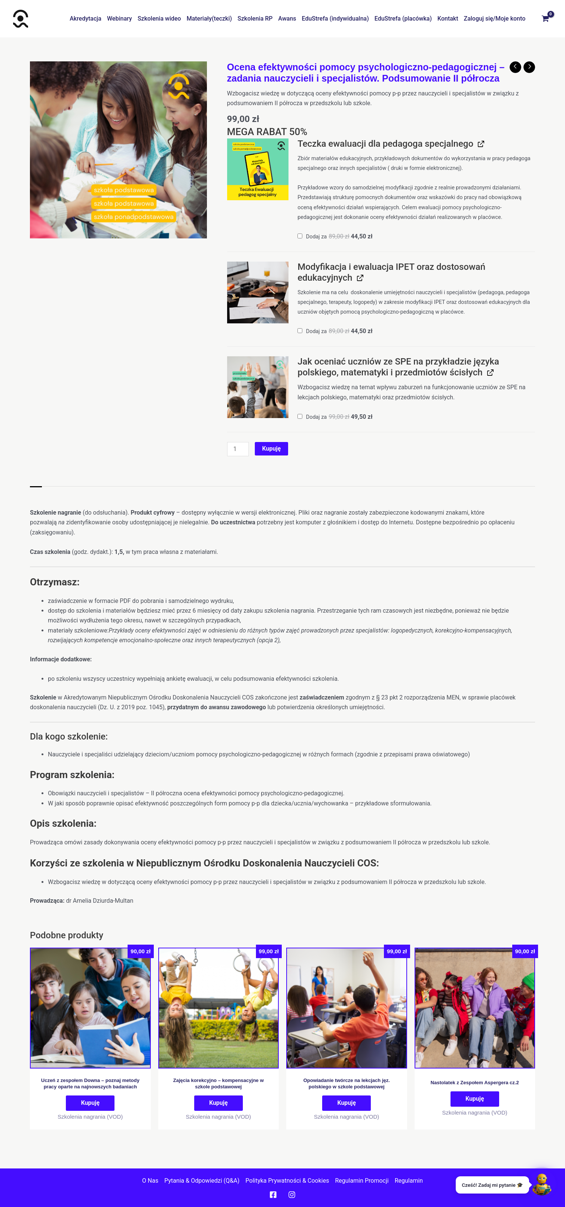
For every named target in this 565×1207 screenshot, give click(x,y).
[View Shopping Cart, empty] (545, 18)
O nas (150, 1180)
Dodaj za (334, 237)
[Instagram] (292, 1194)
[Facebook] (273, 1194)
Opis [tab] (36, 493)
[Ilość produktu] (238, 449)
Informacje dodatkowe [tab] (79, 493)
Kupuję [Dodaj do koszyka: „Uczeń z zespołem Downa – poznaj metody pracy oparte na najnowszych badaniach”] (90, 1102)
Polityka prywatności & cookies (287, 1180)
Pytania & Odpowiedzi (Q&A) (201, 1180)
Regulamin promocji (361, 1180)
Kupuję (271, 448)
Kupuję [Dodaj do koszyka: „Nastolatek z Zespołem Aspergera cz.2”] (474, 1098)
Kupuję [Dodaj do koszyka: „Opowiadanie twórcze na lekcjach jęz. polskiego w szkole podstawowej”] (346, 1102)
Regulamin (409, 1180)
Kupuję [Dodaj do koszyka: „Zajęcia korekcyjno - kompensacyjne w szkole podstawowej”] (218, 1102)
